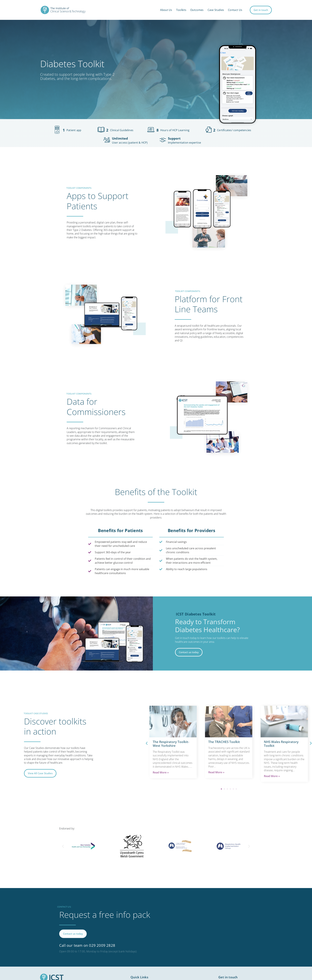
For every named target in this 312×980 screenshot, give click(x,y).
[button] (63, 846)
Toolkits (181, 10)
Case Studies (216, 10)
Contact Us (235, 10)
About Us (166, 10)
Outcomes (196, 10)
